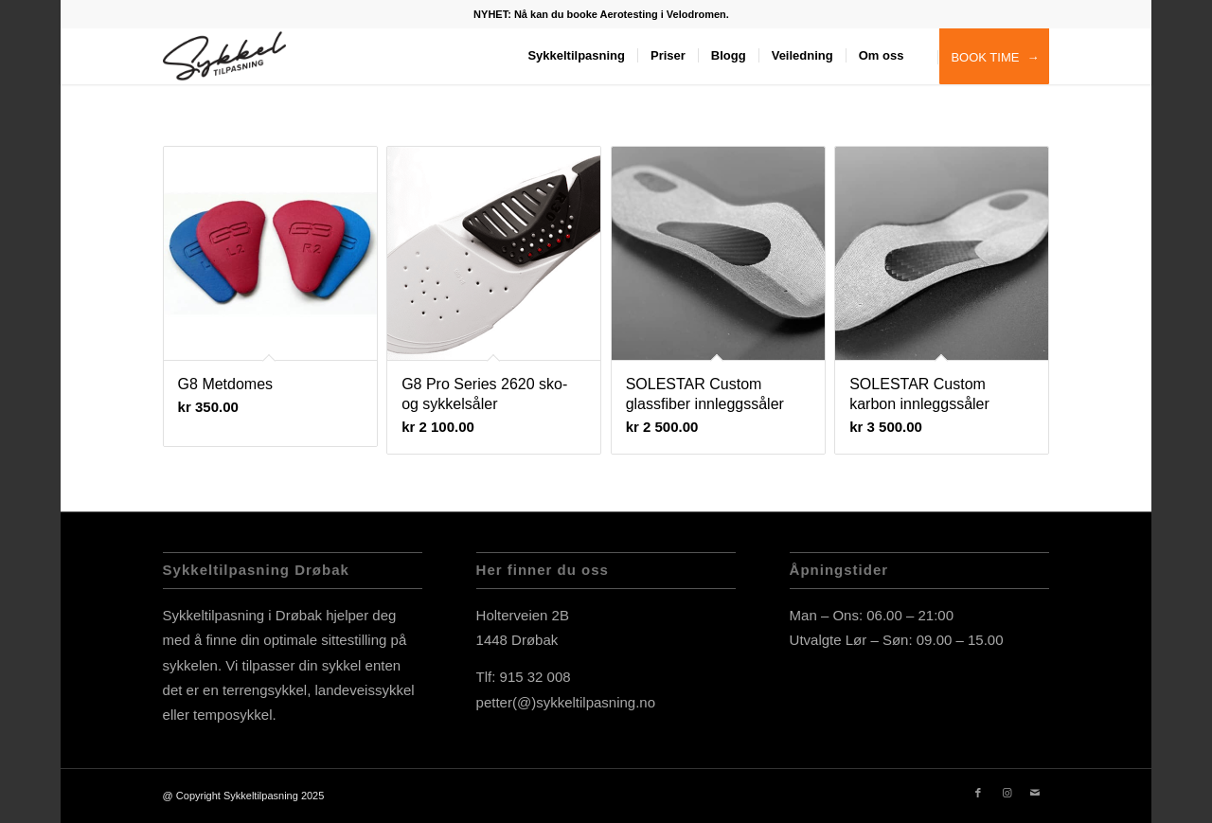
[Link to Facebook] (978, 792)
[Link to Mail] (1035, 792)
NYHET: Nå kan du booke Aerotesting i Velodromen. (601, 14)
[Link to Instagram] (1006, 792)
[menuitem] (601, 14)
